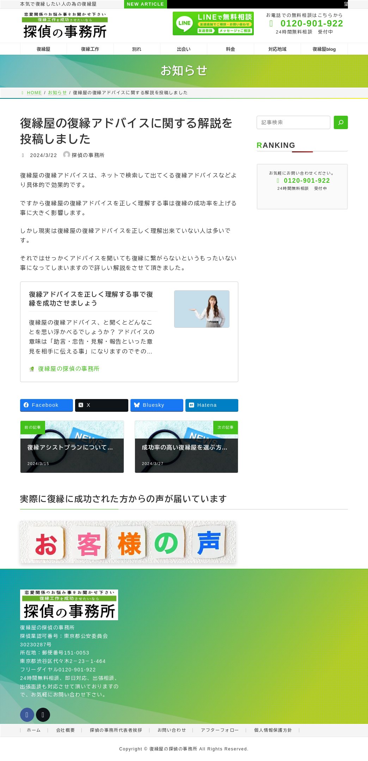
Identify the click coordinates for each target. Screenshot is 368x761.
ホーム (34, 730)
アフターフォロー (220, 730)
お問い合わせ (172, 730)
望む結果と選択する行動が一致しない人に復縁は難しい (274, 4)
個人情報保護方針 (273, 730)
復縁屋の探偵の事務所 (64, 369)
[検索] (341, 122)
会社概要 (65, 730)
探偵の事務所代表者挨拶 (116, 730)
